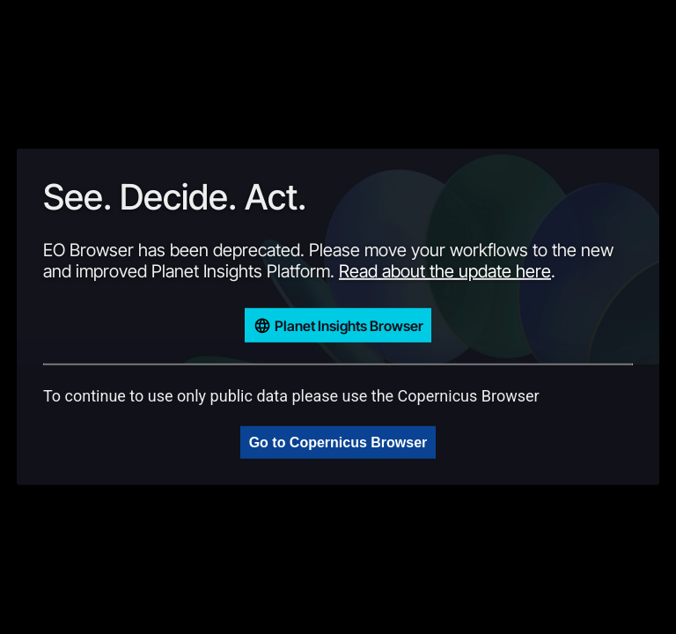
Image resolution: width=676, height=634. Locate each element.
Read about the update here (445, 271)
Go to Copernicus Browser (338, 442)
